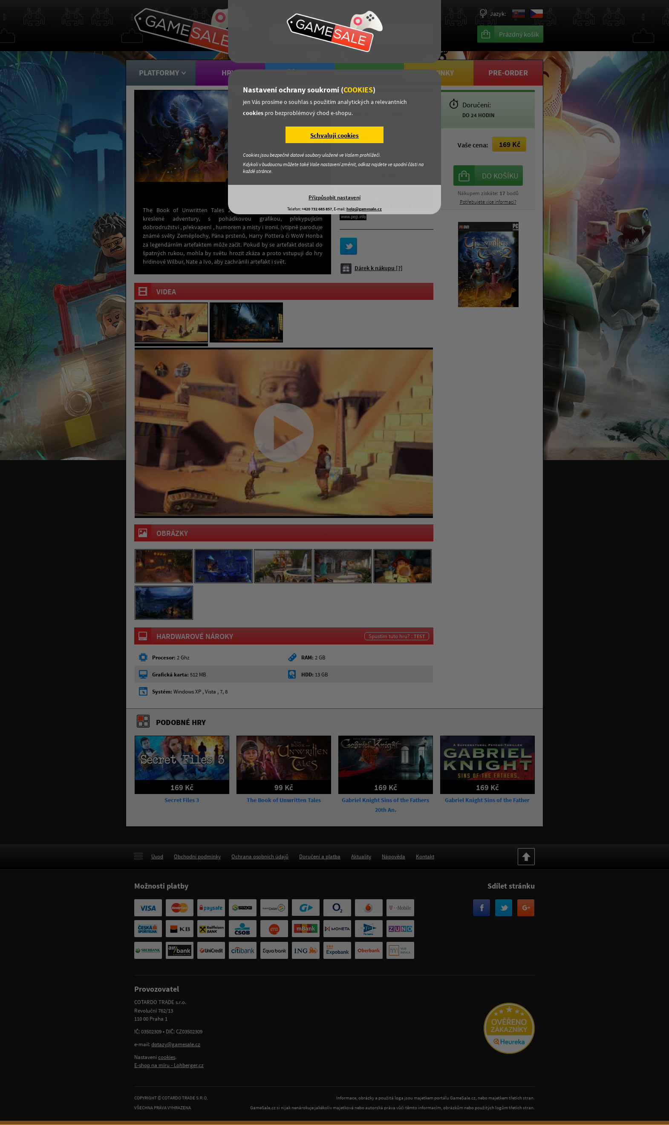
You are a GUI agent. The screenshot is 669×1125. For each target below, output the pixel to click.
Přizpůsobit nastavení (334, 197)
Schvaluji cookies (334, 135)
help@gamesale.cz (364, 209)
